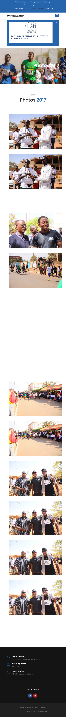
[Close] (56, 22)
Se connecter (38, 8)
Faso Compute (42, 712)
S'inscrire (49, 8)
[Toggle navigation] (57, 15)
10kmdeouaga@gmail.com (33, 5)
